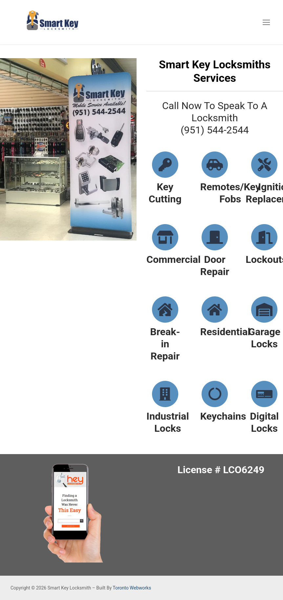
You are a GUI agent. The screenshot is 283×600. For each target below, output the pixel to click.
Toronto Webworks (132, 587)
